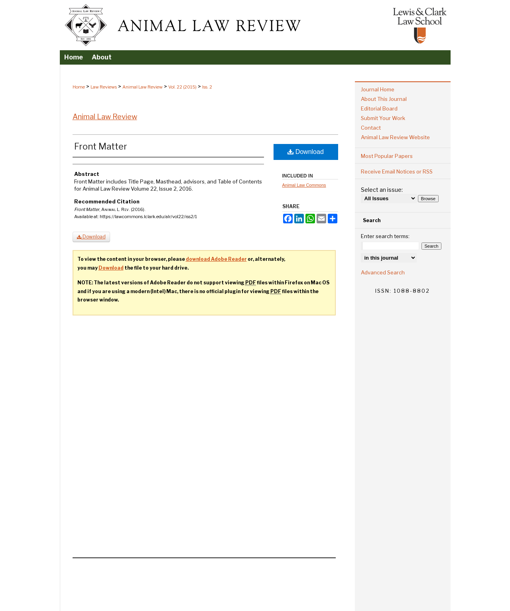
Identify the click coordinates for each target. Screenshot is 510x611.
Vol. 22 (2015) (182, 87)
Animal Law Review (142, 87)
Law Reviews (104, 87)
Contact (371, 127)
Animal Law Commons (304, 185)
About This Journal (384, 99)
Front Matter (100, 146)
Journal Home (377, 89)
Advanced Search (383, 272)
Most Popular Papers (387, 156)
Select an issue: (382, 189)
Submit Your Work (383, 118)
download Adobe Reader (216, 259)
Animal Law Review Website (395, 137)
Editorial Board (379, 108)
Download (305, 151)
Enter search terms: (385, 236)
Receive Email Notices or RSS (397, 171)
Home (79, 87)
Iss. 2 (207, 87)
